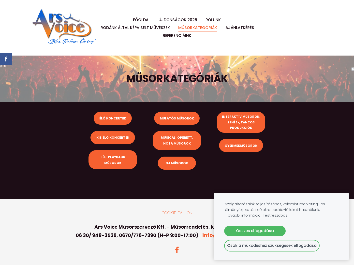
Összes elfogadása (255, 231)
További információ (243, 215)
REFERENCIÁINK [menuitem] (177, 35)
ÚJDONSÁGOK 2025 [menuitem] (178, 20)
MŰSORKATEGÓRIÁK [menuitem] (197, 27)
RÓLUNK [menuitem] (213, 20)
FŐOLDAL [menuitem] (141, 20)
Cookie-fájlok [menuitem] (177, 212)
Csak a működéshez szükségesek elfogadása (272, 245)
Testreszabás (275, 215)
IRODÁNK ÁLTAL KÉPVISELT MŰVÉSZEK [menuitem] (135, 27)
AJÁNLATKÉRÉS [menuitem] (239, 27)
